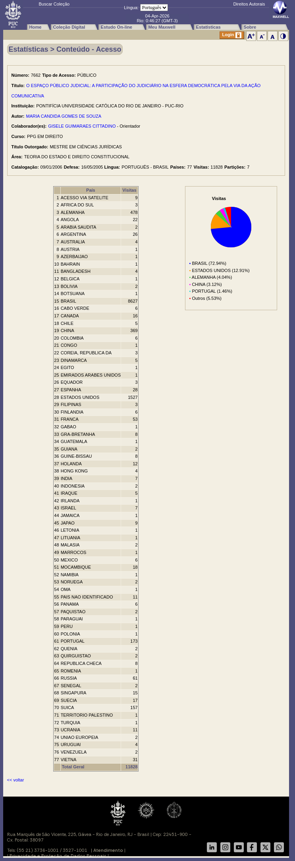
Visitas (129, 190)
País (90, 190)
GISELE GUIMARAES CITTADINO (82, 126)
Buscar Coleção (54, 4)
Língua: (131, 7)
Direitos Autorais (249, 4)
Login (231, 35)
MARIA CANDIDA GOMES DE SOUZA (63, 116)
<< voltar (15, 779)
